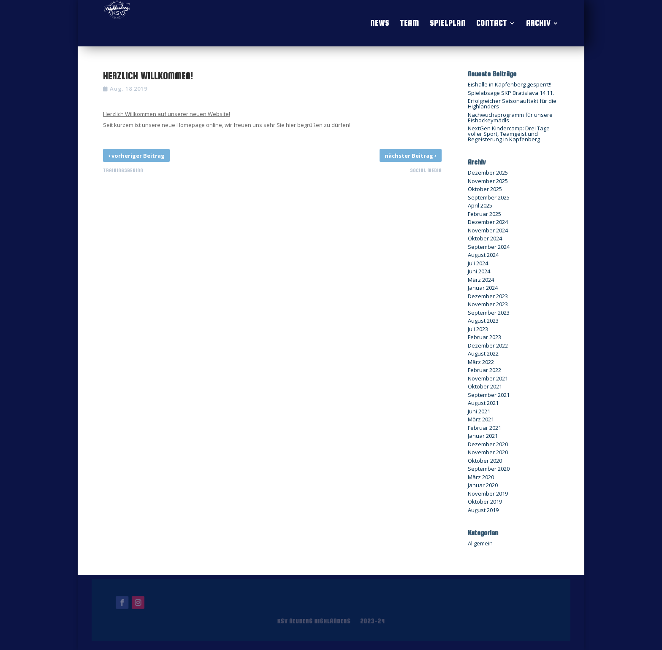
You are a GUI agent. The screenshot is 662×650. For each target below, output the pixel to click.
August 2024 (483, 255)
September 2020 (489, 468)
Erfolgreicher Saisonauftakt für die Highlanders (512, 103)
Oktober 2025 (485, 189)
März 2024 (481, 279)
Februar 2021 (484, 428)
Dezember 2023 (488, 296)
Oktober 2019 (485, 501)
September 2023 (489, 312)
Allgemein (480, 543)
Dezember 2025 (488, 172)
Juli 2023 (478, 329)
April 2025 (480, 205)
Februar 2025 (484, 214)
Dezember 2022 (488, 345)
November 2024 (488, 230)
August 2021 (483, 403)
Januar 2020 (483, 485)
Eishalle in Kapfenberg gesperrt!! (509, 84)
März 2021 (481, 419)
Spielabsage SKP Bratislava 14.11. (511, 93)
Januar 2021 (483, 436)
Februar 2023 (484, 337)
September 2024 (489, 247)
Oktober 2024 (485, 238)
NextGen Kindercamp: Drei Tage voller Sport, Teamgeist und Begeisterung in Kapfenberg (509, 133)
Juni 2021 (479, 411)
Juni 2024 (479, 271)
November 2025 (488, 181)
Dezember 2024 (488, 222)
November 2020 (488, 452)
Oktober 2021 (485, 386)
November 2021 (488, 378)
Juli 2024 (478, 263)
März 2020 (481, 477)
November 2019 (488, 493)
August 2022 (483, 353)
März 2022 (481, 362)
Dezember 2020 (488, 444)
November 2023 (488, 304)
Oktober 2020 (485, 460)
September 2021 (489, 395)
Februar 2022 (484, 370)
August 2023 (483, 320)
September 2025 (489, 197)
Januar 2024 (483, 287)
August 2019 (483, 510)
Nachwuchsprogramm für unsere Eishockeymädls (510, 117)
